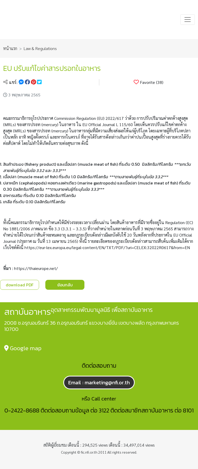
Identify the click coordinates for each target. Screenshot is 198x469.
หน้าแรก (10, 48)
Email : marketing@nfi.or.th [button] (99, 382)
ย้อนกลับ (65, 285)
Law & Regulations (40, 48)
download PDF (19, 285)
